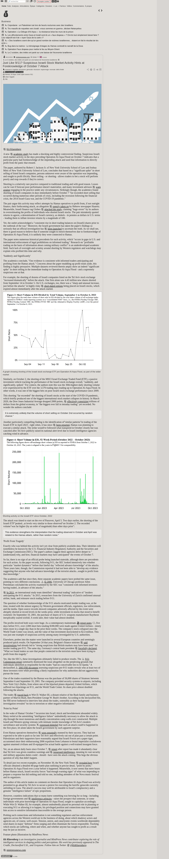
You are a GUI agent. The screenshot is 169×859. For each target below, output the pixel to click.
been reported (62, 425)
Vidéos (69, 6)
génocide (29, 69)
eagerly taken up (61, 206)
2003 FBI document (28, 667)
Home (4, 6)
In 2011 (10, 592)
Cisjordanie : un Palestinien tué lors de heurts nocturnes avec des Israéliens (39, 25)
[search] (16, 1)
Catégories (40, 6)
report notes (86, 623)
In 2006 (48, 581)
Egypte (12, 77)
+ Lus (55, 6)
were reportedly (49, 732)
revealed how (85, 762)
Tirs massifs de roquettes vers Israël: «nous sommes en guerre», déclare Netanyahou (43, 29)
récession (36, 69)
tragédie (15, 69)
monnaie (52, 69)
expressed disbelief (49, 725)
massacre (8, 69)
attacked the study (53, 209)
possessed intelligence (64, 752)
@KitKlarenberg (78, 845)
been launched (55, 228)
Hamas (7, 74)
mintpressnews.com (23, 57)
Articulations (24, 6)
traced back (23, 694)
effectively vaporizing (78, 401)
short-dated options (53, 286)
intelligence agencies (41, 798)
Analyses (15, 6)
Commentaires (78, 6)
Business (6, 21)
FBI (6, 79)
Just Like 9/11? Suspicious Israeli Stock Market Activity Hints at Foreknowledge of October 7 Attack (43, 64)
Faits (9, 6)
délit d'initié (60, 69)
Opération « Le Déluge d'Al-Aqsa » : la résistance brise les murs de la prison (39, 32)
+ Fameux (62, 6)
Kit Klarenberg (10, 72)
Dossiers (48, 6)
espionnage (45, 69)
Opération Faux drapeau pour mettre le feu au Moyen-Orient (32, 49)
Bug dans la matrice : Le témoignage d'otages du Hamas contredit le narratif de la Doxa (44, 46)
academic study (21, 154)
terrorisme (22, 69)
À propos (88, 6)
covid (18, 74)
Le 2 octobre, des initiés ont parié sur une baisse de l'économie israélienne (38, 53)
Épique (32, 6)
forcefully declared (87, 648)
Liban (7, 77)
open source (25, 74)
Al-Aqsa (13, 74)
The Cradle (19, 72)
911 (31, 74)
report (54, 749)
